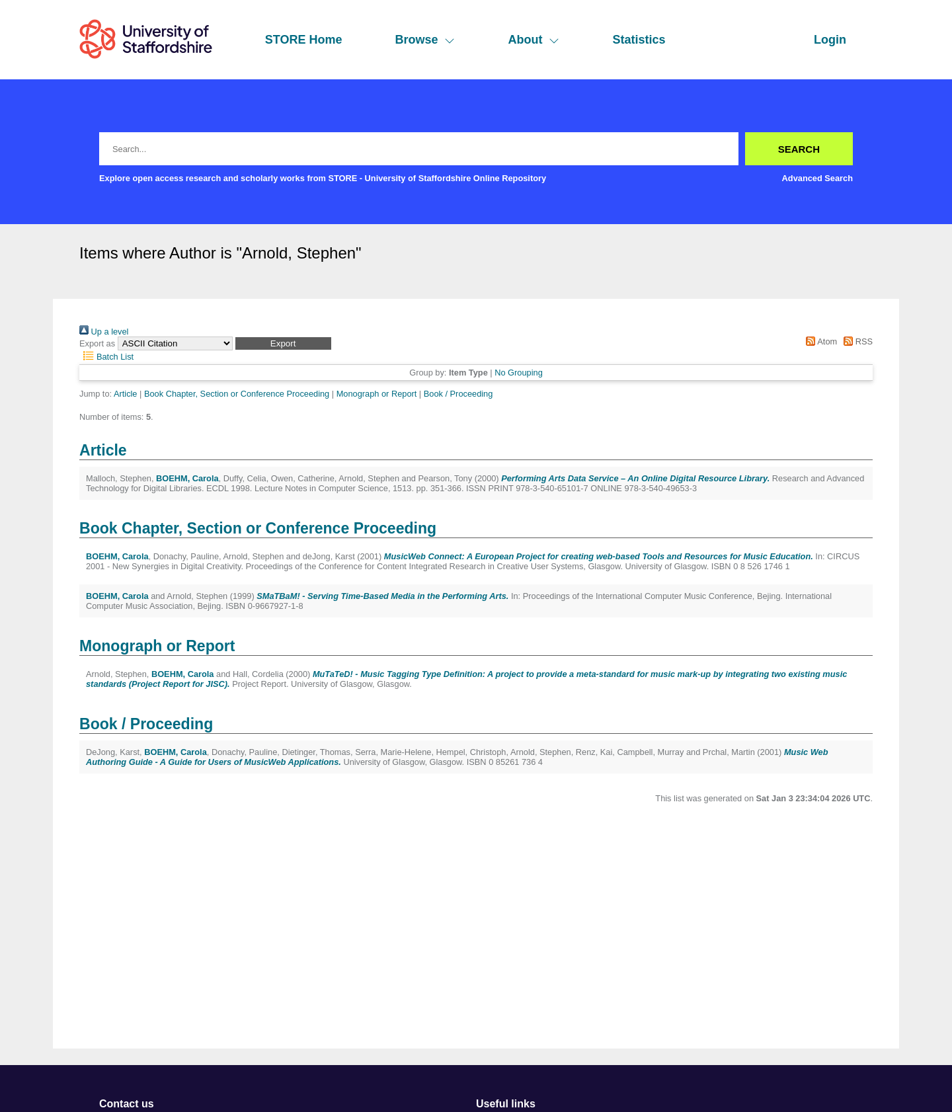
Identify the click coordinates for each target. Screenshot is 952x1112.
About (533, 39)
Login (830, 39)
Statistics (638, 39)
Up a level (103, 332)
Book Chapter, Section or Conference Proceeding (236, 394)
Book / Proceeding (458, 394)
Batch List (106, 357)
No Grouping (519, 372)
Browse (425, 39)
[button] (283, 343)
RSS (856, 341)
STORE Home (303, 39)
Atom (819, 341)
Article (126, 394)
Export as (97, 343)
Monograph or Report (377, 394)
